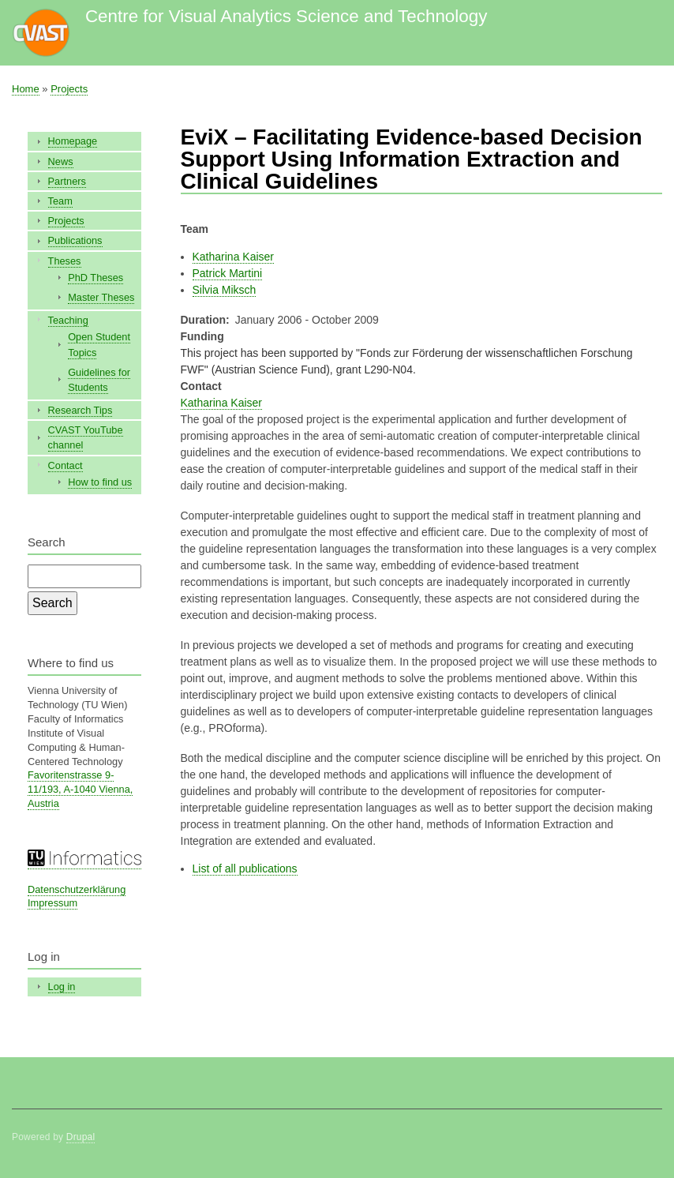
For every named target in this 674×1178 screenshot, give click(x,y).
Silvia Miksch (224, 289)
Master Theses (101, 297)
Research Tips (80, 410)
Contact (65, 465)
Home (25, 89)
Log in (62, 986)
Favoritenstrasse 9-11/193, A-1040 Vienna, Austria (80, 789)
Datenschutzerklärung (76, 889)
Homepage (73, 141)
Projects (69, 89)
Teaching (68, 320)
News (60, 161)
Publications (75, 240)
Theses (64, 261)
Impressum (52, 903)
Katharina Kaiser (234, 256)
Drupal (80, 1136)
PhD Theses (95, 277)
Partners (67, 181)
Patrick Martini (228, 273)
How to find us (100, 482)
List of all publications (245, 868)
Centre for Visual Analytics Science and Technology (286, 16)
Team (60, 201)
